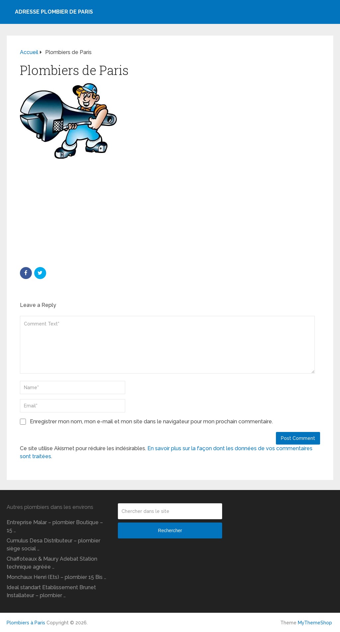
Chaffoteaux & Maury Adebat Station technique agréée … (52, 563)
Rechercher (170, 530)
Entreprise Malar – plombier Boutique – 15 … (55, 526)
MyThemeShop (315, 622)
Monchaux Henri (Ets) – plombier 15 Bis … (56, 577)
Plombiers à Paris (26, 622)
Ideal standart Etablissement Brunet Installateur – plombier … (51, 591)
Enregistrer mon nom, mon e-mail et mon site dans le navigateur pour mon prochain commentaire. (151, 421)
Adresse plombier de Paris (54, 12)
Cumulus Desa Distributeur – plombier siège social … (53, 544)
